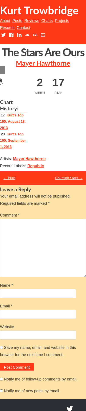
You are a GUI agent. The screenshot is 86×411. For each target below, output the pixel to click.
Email (6, 306)
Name (6, 285)
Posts (17, 21)
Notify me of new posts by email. (32, 391)
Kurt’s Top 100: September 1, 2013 (13, 140)
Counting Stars (69, 178)
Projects (62, 21)
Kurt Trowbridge (39, 10)
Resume (7, 28)
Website (7, 327)
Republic (35, 166)
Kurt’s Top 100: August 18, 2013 (13, 121)
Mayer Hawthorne (43, 63)
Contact (23, 28)
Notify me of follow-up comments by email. (40, 379)
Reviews (31, 21)
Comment (10, 215)
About (5, 21)
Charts (47, 21)
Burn (9, 178)
